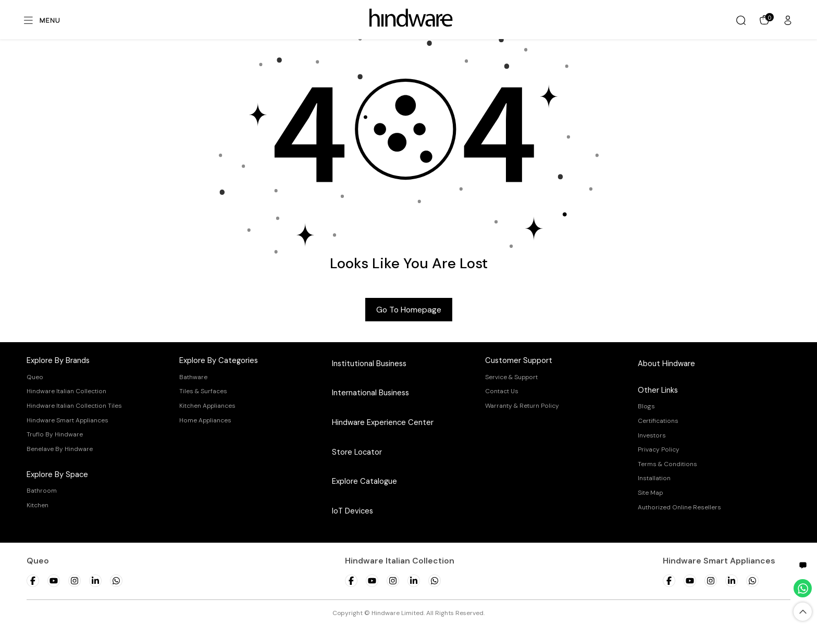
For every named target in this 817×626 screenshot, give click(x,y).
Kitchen (37, 505)
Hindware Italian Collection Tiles (74, 406)
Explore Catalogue (364, 481)
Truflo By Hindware (55, 434)
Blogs (646, 406)
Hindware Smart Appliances (67, 420)
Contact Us (501, 391)
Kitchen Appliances (207, 406)
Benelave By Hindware (60, 449)
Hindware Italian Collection (66, 391)
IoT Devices (352, 511)
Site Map (650, 493)
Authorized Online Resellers (679, 507)
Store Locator (357, 452)
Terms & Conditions (667, 464)
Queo (35, 377)
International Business (370, 392)
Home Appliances (205, 420)
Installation (654, 478)
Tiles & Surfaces (203, 391)
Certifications (658, 421)
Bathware (193, 377)
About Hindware (666, 363)
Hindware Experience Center (383, 422)
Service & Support (511, 377)
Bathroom (42, 490)
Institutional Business (369, 363)
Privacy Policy (658, 449)
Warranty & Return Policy (522, 406)
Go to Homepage (408, 309)
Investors (652, 435)
